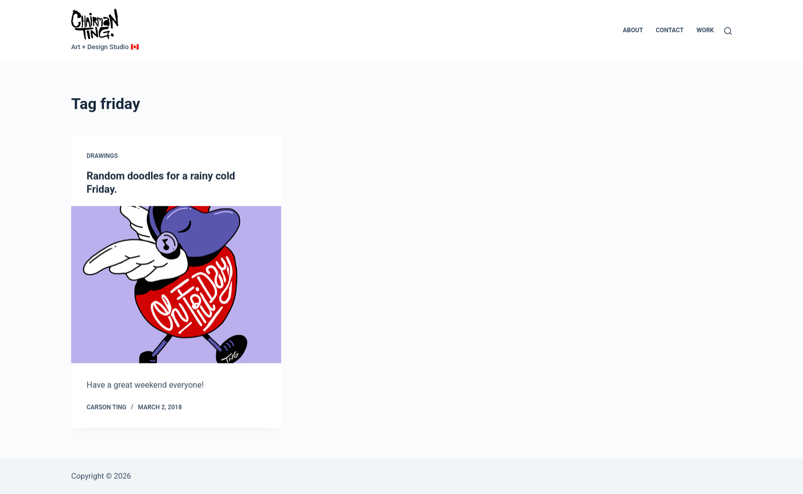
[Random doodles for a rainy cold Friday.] (176, 285)
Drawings (102, 156)
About (633, 30)
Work (705, 30)
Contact (670, 30)
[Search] (728, 31)
